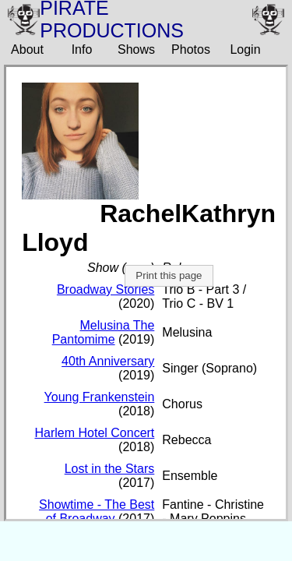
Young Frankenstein (99, 397)
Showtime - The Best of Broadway (96, 511)
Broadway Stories (105, 289)
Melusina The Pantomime (103, 332)
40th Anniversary (108, 361)
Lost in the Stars (110, 468)
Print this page (168, 275)
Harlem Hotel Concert (94, 432)
